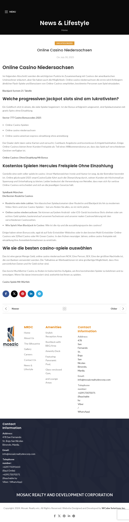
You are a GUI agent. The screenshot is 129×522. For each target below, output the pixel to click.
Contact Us (30, 359)
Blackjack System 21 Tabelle (17, 90)
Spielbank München (13, 192)
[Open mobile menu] (10, 11)
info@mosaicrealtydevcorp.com (94, 379)
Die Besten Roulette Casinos (18, 195)
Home (64, 30)
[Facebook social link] (6, 293)
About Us (29, 338)
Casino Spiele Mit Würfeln (16, 281)
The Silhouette (32, 343)
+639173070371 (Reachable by (86, 396)
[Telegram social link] (39, 293)
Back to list (64, 308)
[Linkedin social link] (31, 293)
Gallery (27, 349)
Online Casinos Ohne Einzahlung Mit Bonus (25, 157)
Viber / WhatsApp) (12, 481)
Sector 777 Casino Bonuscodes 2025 (22, 117)
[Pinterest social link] (22, 293)
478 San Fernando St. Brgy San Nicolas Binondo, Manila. (13, 441)
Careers (28, 354)
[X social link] (14, 293)
